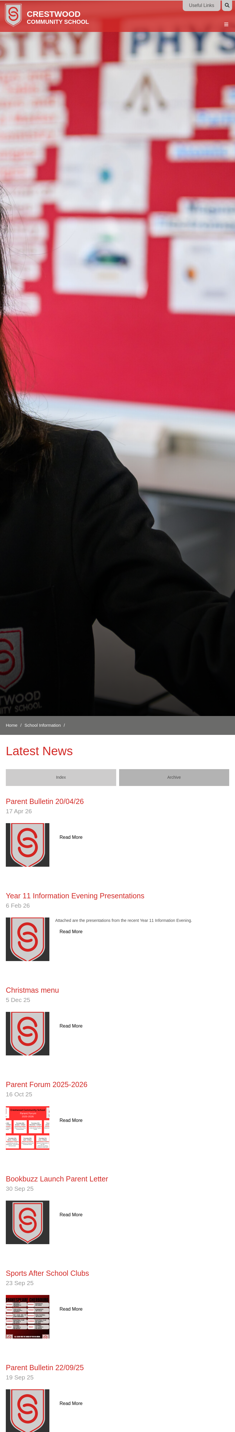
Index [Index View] (61, 777)
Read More (71, 837)
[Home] (59, 15)
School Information (42, 725)
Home (11, 725)
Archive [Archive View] (174, 777)
